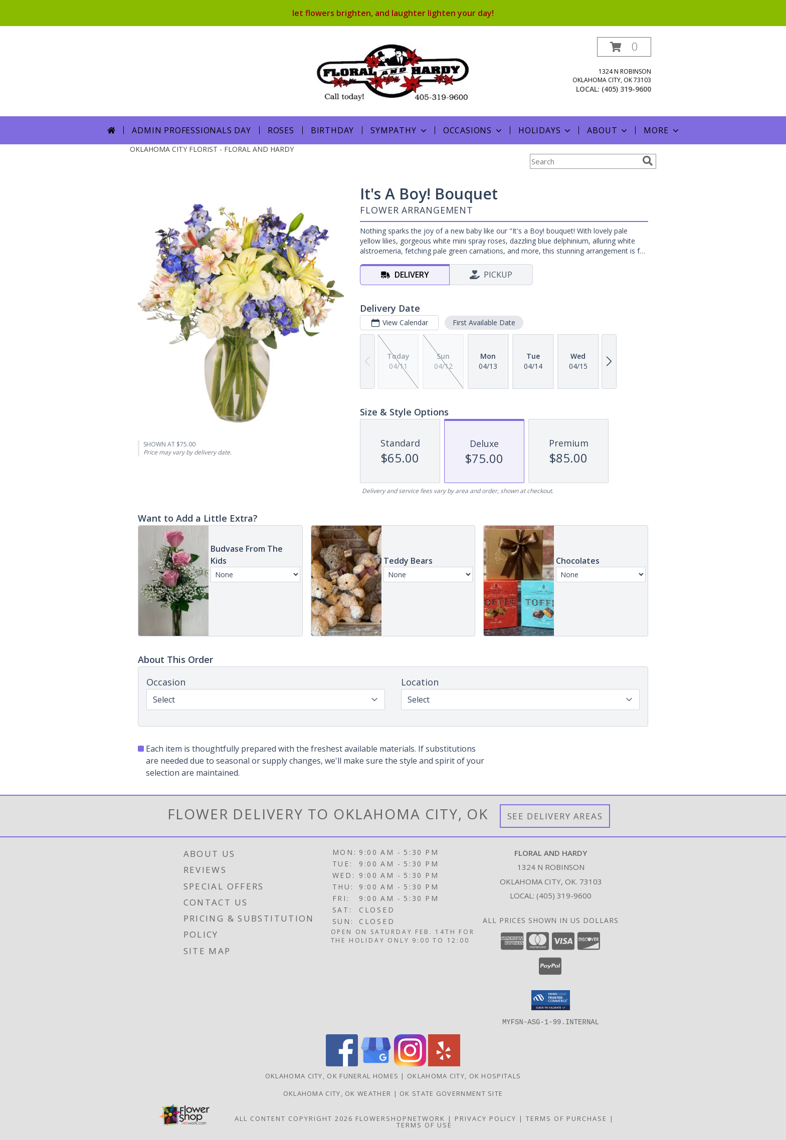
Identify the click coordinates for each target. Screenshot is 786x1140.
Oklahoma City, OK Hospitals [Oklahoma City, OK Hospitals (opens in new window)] (464, 1075)
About (608, 130)
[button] (624, 47)
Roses (281, 130)
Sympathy (399, 130)
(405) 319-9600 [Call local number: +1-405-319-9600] (626, 89)
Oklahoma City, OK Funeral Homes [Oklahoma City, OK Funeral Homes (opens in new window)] (332, 1075)
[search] (648, 160)
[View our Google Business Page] (376, 1063)
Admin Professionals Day (191, 130)
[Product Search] (584, 161)
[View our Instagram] (410, 1063)
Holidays (545, 130)
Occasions (473, 130)
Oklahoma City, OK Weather (337, 1092)
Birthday (332, 130)
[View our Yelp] (444, 1063)
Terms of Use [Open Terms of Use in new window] (424, 1124)
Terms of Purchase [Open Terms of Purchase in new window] (566, 1117)
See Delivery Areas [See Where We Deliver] (555, 816)
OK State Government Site (451, 1092)
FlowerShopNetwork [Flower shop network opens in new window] (400, 1117)
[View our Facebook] (342, 1063)
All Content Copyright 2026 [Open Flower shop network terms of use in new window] (294, 1117)
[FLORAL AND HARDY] (393, 71)
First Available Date (484, 322)
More (662, 130)
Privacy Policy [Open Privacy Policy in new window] (485, 1117)
